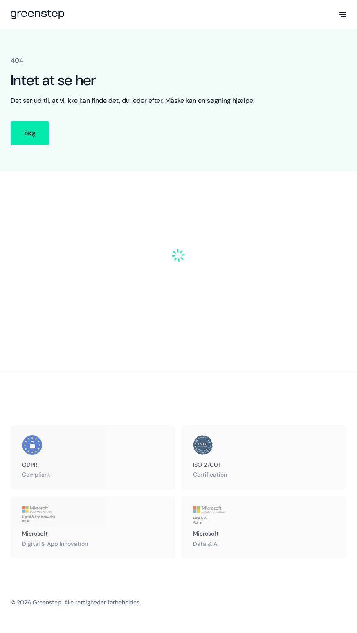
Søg (30, 133)
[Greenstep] (37, 14)
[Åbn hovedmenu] (342, 14)
